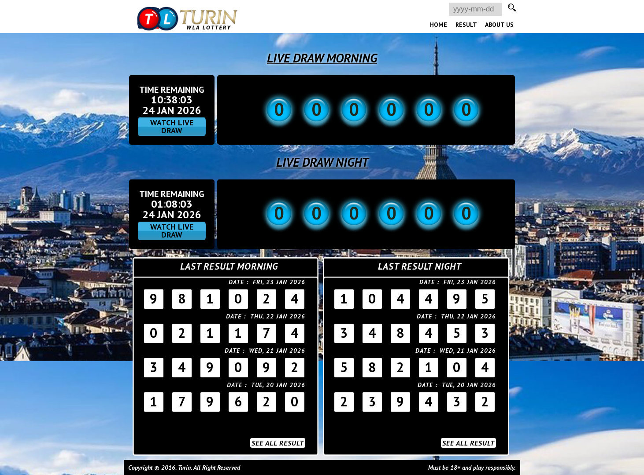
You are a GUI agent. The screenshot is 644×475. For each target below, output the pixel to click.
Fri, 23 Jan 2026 (279, 282)
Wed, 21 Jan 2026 (277, 350)
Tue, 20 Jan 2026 (278, 385)
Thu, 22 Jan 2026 (277, 316)
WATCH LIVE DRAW (171, 126)
